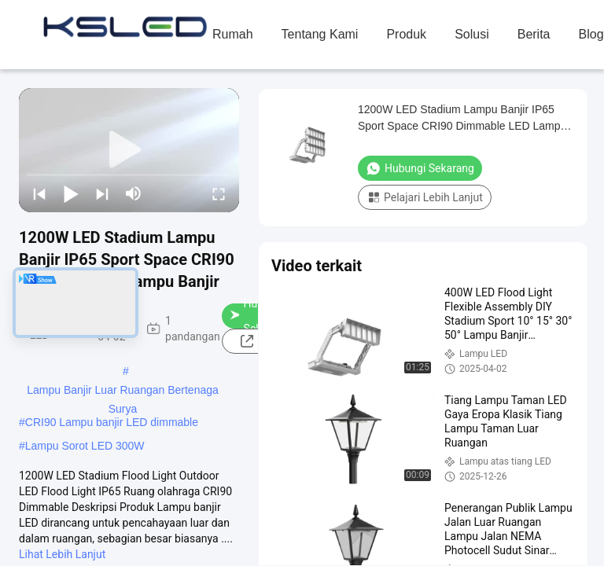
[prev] (39, 193)
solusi (472, 34)
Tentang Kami (320, 34)
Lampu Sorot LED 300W (85, 445)
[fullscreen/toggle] (218, 193)
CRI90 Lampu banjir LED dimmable (111, 422)
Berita (534, 34)
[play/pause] (71, 193)
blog (591, 34)
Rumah (232, 34)
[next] (102, 193)
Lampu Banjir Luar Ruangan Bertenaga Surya (123, 391)
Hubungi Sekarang (420, 168)
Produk (406, 34)
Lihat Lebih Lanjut (62, 554)
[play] (129, 150)
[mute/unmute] (133, 193)
